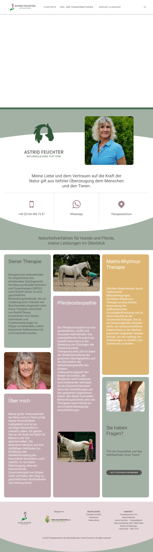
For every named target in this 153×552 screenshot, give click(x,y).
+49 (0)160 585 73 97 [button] (31, 214)
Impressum (94, 517)
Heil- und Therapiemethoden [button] (77, 7)
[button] (146, 7)
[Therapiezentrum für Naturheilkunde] (22, 7)
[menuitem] (50, 7)
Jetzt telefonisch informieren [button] (124, 472)
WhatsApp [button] (76, 214)
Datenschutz (94, 520)
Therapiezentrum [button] (121, 214)
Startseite (50, 7)
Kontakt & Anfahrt (110, 7)
